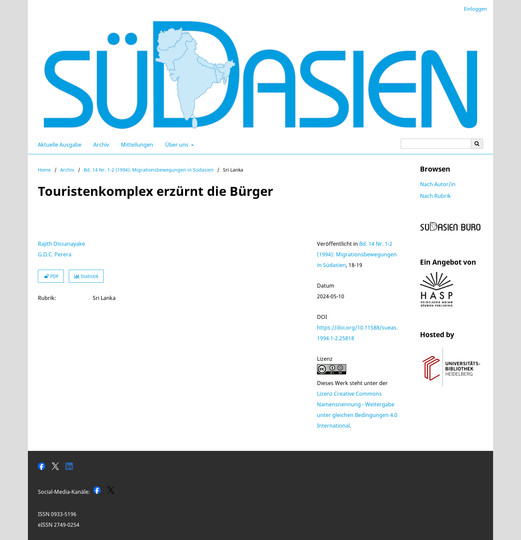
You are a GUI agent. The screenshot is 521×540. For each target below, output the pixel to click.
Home (44, 170)
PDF (50, 276)
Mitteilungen (135, 144)
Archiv (100, 144)
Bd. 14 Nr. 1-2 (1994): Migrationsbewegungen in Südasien (149, 170)
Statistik (86, 276)
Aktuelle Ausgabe (58, 144)
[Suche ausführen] (477, 144)
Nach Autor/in (438, 184)
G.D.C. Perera (54, 254)
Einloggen (473, 9)
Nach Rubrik (435, 196)
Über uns (176, 144)
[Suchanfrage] (436, 144)
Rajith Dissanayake (61, 243)
